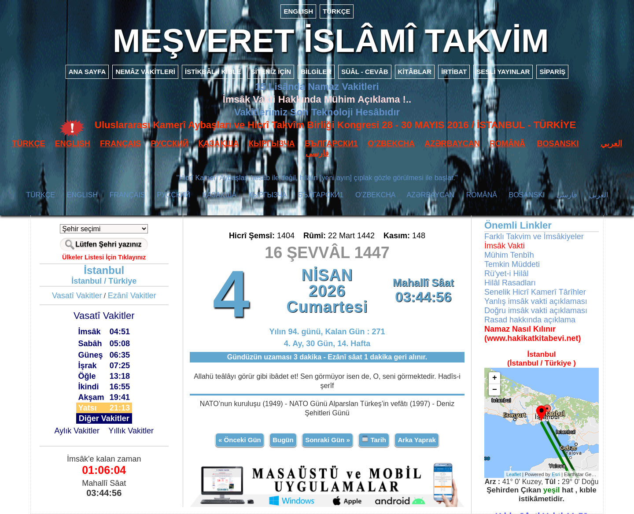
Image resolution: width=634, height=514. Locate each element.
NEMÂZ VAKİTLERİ (145, 71)
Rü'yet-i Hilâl (506, 273)
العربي (611, 143)
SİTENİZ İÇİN (271, 71)
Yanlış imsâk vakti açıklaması (535, 301)
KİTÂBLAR (415, 71)
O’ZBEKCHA (391, 143)
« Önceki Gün (239, 440)
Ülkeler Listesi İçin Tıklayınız (104, 257)
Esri (556, 474)
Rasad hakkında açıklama (529, 319)
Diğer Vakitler (104, 418)
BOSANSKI (558, 143)
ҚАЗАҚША (218, 143)
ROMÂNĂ (507, 143)
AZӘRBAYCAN (451, 143)
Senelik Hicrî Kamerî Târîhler (535, 292)
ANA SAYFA (87, 71)
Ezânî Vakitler (132, 295)
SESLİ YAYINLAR (503, 71)
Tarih (373, 439)
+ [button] (494, 378)
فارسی (317, 153)
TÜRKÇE (336, 11)
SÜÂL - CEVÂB (364, 71)
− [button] (494, 390)
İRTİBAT (454, 71)
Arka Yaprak (416, 440)
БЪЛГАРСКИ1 (331, 143)
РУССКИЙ (169, 143)
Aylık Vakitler (77, 430)
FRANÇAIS (120, 143)
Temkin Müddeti (512, 264)
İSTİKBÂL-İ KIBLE (213, 71)
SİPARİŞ (552, 71)
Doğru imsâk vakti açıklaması (535, 310)
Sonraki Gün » (327, 440)
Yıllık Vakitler (131, 430)
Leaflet (513, 474)
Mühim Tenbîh (509, 255)
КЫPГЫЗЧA (272, 143)
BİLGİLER (316, 71)
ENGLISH (298, 11)
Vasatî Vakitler (77, 295)
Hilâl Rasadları (510, 282)
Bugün (283, 440)
